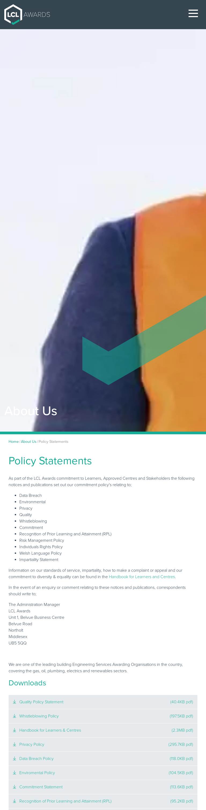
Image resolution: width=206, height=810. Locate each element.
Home (14, 441)
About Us (28, 441)
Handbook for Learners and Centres (142, 576)
